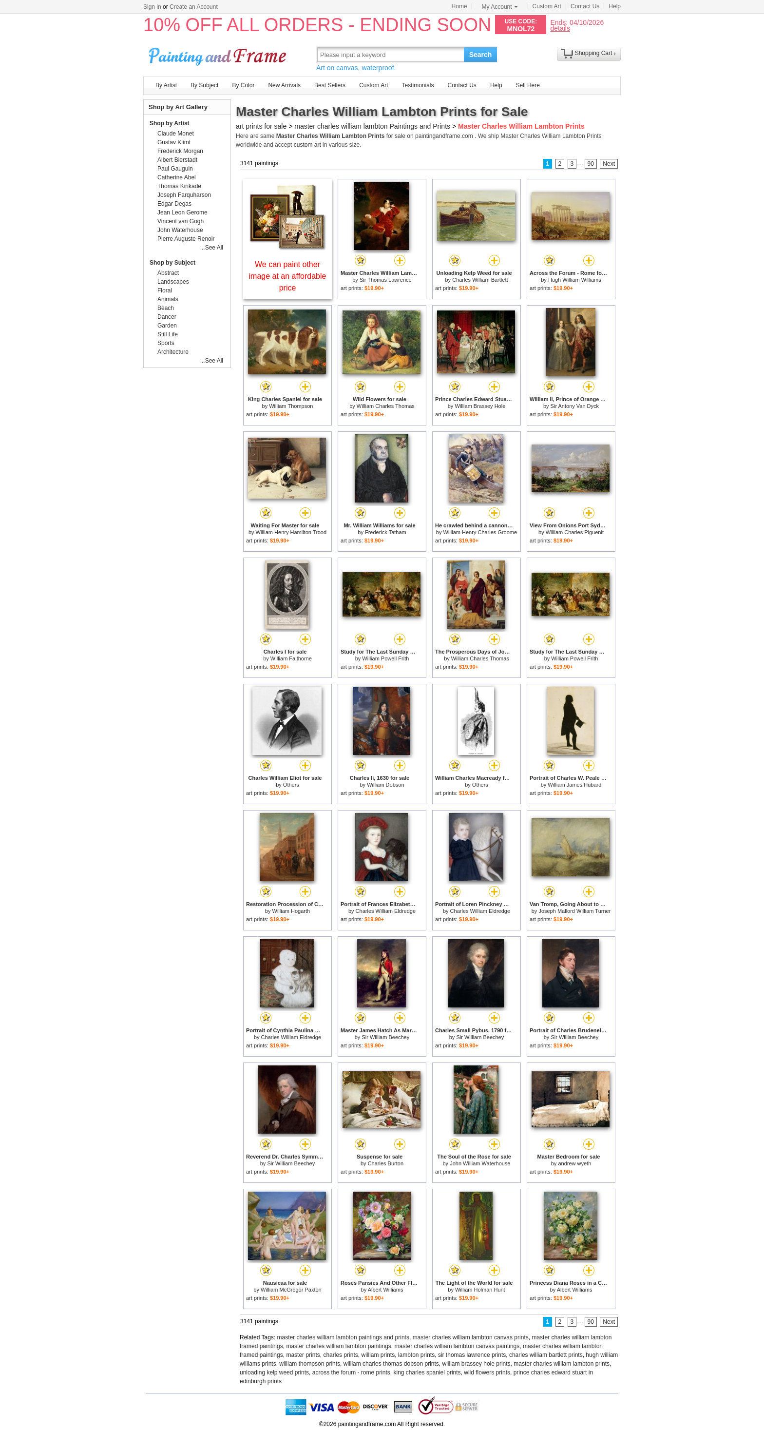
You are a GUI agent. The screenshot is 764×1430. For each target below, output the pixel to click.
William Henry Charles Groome (480, 532)
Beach (165, 308)
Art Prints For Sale (219, 54)
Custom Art (547, 6)
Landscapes (173, 281)
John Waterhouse (180, 230)
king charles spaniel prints (427, 1372)
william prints (378, 1355)
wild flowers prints (487, 1372)
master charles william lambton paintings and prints (343, 1337)
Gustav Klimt (174, 142)
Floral (164, 290)
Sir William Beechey (385, 1037)
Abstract (168, 273)
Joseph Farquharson (184, 195)
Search (480, 54)
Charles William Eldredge (386, 911)
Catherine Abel (176, 177)
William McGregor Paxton (291, 1290)
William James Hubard (574, 785)
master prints (303, 1355)
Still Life (167, 334)
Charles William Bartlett (480, 280)
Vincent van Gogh (180, 221)
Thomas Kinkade (179, 186)
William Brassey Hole (480, 406)
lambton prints (416, 1355)
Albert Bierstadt (177, 159)
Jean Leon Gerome (182, 212)
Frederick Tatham (385, 532)
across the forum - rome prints (351, 1372)
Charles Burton (385, 1163)
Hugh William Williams (574, 280)
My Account (500, 6)
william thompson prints (309, 1363)
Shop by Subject (172, 262)
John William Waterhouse (480, 1163)
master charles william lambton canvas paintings (456, 1346)
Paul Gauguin (175, 168)
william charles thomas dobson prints (391, 1363)
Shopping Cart (593, 53)
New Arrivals (284, 85)
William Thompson (291, 406)
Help (615, 6)
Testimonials (417, 85)
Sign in (152, 6)
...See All (211, 247)
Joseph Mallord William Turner (574, 911)
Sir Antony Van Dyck (575, 406)
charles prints (340, 1355)
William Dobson (385, 785)
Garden (167, 325)
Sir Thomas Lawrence (386, 280)
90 (591, 163)
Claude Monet (175, 133)
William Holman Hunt (480, 1290)
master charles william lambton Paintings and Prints (372, 126)
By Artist (166, 85)
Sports (165, 343)
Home (459, 6)
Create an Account (194, 6)
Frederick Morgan (180, 151)
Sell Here (528, 85)
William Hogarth (291, 911)
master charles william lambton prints (562, 1363)
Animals (167, 299)
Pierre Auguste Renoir (185, 238)
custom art (307, 144)
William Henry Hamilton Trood (291, 532)
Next (609, 163)
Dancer (166, 316)
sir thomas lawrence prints (472, 1355)
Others (291, 785)
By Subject (204, 85)
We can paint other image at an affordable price (287, 276)
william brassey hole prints (476, 1363)
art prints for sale (261, 126)
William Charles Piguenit (575, 532)
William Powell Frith (385, 658)
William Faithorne (291, 658)
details (560, 28)
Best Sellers (329, 85)
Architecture (173, 351)
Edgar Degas (174, 203)
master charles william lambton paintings (338, 1346)
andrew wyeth (574, 1163)
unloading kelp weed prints (274, 1372)
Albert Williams (385, 1290)
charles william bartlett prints (546, 1355)
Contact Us (585, 6)
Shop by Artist (170, 123)
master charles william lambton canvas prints (471, 1337)
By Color (243, 85)
